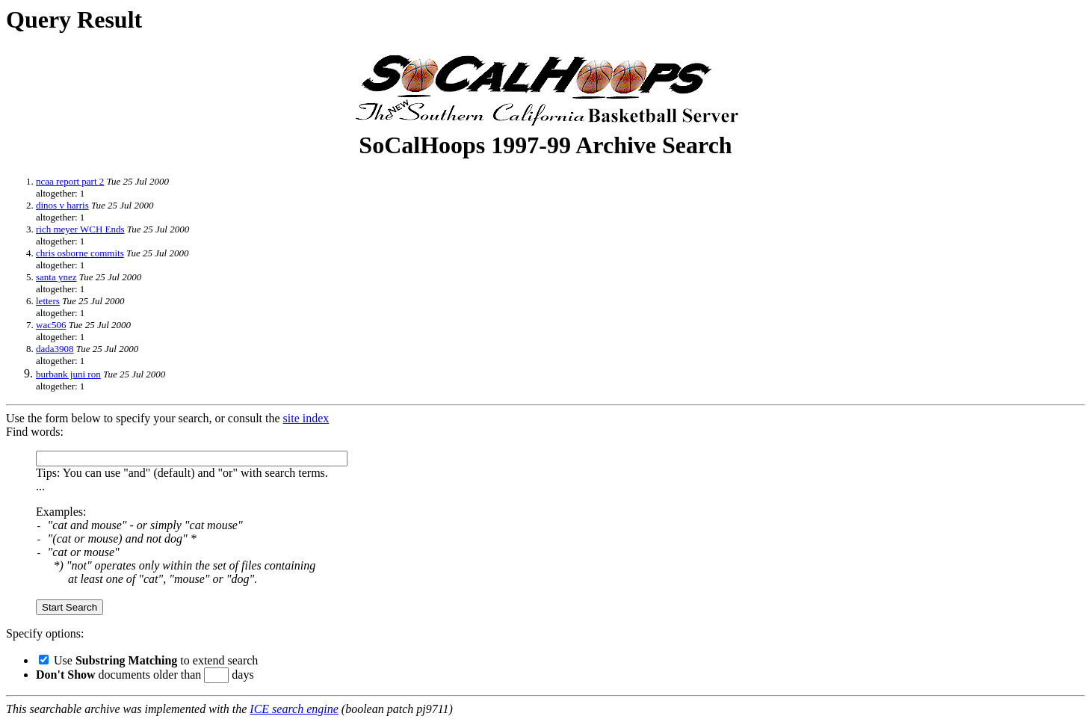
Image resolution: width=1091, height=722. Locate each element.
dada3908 (55, 348)
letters (48, 300)
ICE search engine (294, 709)
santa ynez (56, 277)
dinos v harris (62, 205)
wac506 (51, 324)
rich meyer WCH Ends (80, 229)
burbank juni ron (68, 374)
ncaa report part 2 (70, 181)
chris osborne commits (80, 253)
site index (306, 418)
